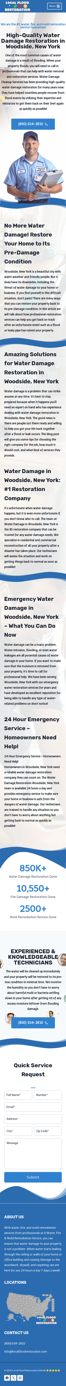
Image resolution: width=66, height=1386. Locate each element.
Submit (33, 1177)
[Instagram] (20, 1378)
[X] (13, 1378)
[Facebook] (7, 1378)
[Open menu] (54, 6)
